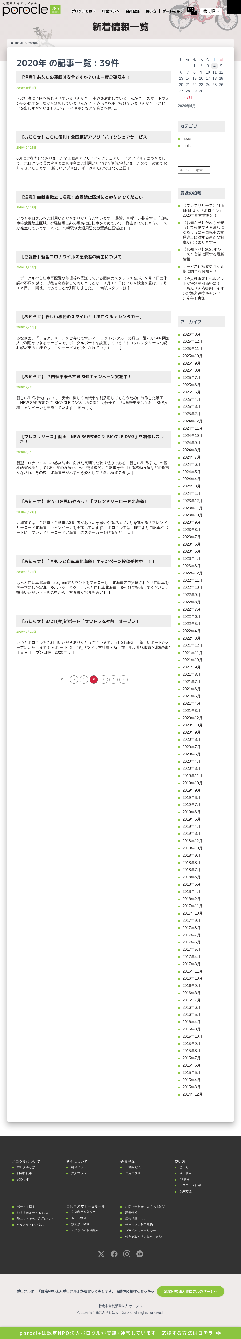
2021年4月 (192, 703)
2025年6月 (192, 385)
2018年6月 (192, 877)
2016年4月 (192, 1022)
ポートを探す (27, 1207)
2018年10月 (193, 848)
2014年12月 (193, 1094)
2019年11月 (193, 776)
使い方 (184, 1167)
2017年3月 (192, 964)
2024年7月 (192, 457)
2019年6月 (192, 812)
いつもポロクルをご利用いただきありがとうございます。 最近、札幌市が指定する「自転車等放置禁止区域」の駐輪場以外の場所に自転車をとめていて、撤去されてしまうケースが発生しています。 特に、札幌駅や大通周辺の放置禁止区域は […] (92, 223)
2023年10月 (193, 515)
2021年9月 (192, 667)
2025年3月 (192, 406)
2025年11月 (193, 349)
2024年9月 (192, 443)
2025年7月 (192, 378)
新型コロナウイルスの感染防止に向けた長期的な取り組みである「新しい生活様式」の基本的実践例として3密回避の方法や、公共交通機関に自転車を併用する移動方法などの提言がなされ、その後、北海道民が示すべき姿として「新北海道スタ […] (92, 468)
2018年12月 (193, 841)
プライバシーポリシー (143, 1235)
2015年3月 (192, 1087)
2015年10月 (193, 1036)
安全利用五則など (85, 1212)
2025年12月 (193, 341)
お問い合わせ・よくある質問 (146, 1209)
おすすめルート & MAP (35, 1212)
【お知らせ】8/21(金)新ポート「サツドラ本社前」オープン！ (80, 621)
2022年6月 (192, 617)
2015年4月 (192, 1080)
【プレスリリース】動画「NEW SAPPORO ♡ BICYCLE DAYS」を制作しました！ (92, 439)
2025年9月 (192, 363)
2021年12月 (193, 646)
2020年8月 (192, 740)
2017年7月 (192, 935)
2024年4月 (192, 479)
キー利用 (186, 1173)
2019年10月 (193, 783)
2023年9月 (192, 522)
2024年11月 (193, 428)
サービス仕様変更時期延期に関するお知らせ (203, 268)
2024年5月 (192, 472)
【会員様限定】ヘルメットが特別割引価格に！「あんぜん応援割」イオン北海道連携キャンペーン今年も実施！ (203, 288)
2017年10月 (193, 913)
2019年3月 (192, 834)
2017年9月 (192, 921)
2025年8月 (192, 370)
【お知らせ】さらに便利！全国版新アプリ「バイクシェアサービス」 (85, 137)
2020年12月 (193, 718)
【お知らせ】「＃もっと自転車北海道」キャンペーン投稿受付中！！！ (88, 561)
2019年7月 (192, 805)
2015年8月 (192, 1051)
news (187, 139)
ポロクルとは (27, 1167)
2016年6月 (192, 1007)
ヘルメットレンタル (32, 1228)
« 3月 (187, 97)
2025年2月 (192, 414)
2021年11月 (193, 653)
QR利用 (185, 1179)
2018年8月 (192, 863)
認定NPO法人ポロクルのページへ (190, 1295)
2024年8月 (192, 450)
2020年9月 (192, 732)
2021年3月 (192, 711)
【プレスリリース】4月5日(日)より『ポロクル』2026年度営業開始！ (204, 210)
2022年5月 (192, 624)
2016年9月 (192, 986)
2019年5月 (192, 819)
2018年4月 (192, 892)
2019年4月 (192, 827)
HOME (17, 43)
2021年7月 (192, 682)
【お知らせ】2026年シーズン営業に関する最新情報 (203, 254)
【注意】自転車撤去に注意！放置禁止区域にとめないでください (81, 197)
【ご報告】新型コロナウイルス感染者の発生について (71, 257)
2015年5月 (192, 1073)
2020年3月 (192, 768)
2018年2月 (192, 899)
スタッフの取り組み (87, 1230)
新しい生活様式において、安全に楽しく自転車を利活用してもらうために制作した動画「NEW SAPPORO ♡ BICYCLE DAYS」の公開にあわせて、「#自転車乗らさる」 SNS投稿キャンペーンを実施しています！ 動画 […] (92, 403)
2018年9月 (192, 855)
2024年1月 (192, 493)
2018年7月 (192, 870)
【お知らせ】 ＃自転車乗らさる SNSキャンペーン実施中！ (76, 377)
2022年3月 (192, 638)
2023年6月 (192, 544)
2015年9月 (192, 1044)
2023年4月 (192, 559)
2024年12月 (193, 421)
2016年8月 (192, 993)
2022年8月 (192, 602)
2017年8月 (192, 928)
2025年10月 (193, 356)
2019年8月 (192, 798)
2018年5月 (192, 884)
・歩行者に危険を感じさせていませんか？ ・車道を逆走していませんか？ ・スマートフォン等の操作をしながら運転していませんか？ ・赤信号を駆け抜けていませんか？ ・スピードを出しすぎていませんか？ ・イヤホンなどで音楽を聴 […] (92, 103)
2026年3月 (192, 334)
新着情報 (132, 1216)
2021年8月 (192, 674)
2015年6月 (192, 1065)
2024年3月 (192, 486)
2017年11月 (193, 906)
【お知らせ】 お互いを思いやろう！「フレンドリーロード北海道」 (84, 501)
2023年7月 (192, 537)
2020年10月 (193, 725)
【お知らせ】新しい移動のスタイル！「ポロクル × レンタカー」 (82, 317)
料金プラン (80, 1167)
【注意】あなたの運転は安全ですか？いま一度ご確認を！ (75, 77)
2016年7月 (192, 1000)
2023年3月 (192, 566)
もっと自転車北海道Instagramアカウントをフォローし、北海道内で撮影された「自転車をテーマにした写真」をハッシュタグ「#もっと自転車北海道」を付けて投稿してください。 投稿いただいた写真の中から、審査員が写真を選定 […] (92, 587)
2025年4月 (192, 399)
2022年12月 (193, 573)
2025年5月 (192, 392)
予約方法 (186, 1191)
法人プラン (80, 1173)
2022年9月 (192, 595)
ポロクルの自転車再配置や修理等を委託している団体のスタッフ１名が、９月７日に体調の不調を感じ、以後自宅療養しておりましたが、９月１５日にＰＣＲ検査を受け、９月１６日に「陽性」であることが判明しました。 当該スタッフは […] (91, 283)
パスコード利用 (191, 1185)
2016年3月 (192, 1029)
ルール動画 (80, 1218)
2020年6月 (192, 754)
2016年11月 (193, 971)
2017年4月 (192, 957)
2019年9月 (192, 790)
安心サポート (27, 1179)
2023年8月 (192, 530)
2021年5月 (192, 696)
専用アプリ (134, 1173)
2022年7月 (192, 609)
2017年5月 (192, 949)
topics (188, 146)
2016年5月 (192, 1015)
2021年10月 (193, 660)
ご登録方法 (134, 1167)
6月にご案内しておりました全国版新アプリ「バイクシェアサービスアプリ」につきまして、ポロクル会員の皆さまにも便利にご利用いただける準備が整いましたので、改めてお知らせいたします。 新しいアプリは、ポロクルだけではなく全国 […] (91, 163)
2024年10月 (193, 436)
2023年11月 (193, 508)
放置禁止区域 (81, 1224)
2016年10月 (193, 978)
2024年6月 (192, 465)
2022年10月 (193, 587)
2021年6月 (192, 689)
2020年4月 (192, 761)
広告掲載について (139, 1223)
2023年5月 (192, 551)
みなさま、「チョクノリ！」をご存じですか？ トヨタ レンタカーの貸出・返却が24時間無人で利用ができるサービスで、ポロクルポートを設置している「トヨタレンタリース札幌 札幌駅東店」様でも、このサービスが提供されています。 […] (93, 343)
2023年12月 (193, 501)
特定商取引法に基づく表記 (146, 1241)
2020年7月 (192, 747)
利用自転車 (25, 1173)
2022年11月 (193, 580)
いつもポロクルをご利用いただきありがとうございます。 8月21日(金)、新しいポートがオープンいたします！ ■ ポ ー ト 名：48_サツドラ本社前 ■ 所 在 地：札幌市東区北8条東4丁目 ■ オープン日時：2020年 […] (93, 647)
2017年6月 (192, 942)
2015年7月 (192, 1058)
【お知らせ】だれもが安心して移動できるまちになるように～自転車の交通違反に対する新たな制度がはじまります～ (203, 232)
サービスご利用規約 (141, 1228)
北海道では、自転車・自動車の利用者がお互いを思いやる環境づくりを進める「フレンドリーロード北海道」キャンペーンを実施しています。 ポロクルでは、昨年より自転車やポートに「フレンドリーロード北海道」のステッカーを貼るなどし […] (92, 527)
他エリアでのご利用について (38, 1221)
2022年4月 (192, 631)
